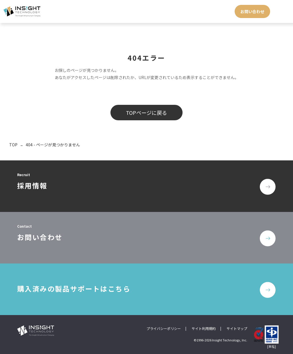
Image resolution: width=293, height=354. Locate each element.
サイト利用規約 (204, 328)
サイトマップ (237, 328)
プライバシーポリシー (163, 328)
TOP (13, 145)
